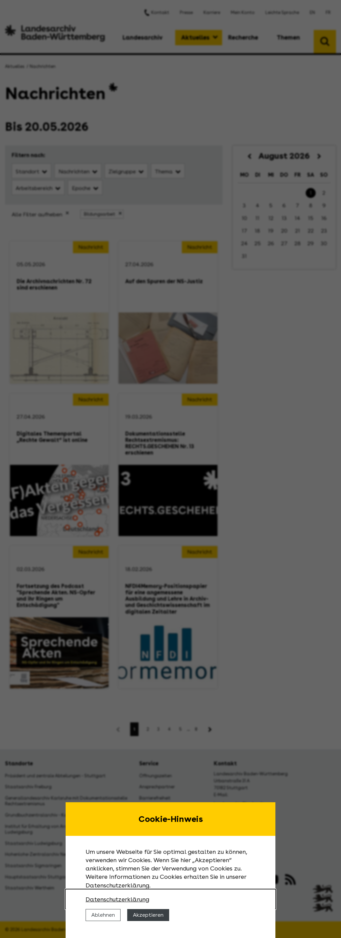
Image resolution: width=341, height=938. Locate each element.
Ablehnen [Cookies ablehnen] (103, 915)
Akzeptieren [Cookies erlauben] (148, 915)
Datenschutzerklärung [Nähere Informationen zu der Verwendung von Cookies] (117, 899)
